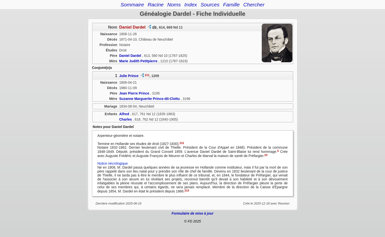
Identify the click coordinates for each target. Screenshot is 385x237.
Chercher (253, 4)
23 (265, 155)
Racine (156, 4)
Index (190, 4)
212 (181, 143)
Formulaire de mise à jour (192, 213)
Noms (174, 4)
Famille (231, 4)
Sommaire (132, 4)
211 (147, 75)
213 (186, 190)
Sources (210, 4)
